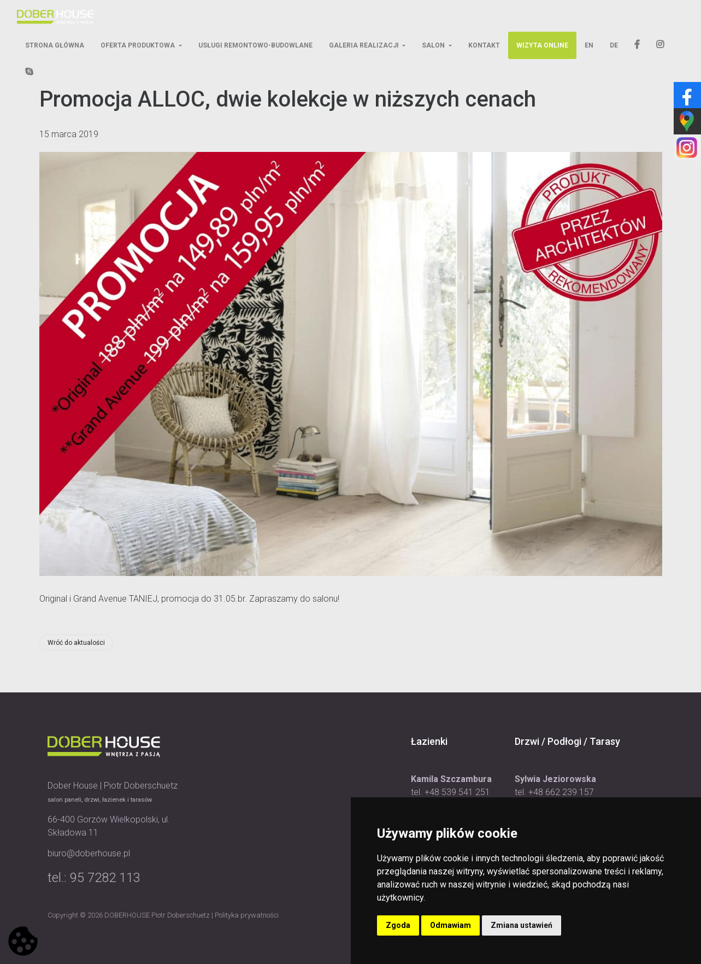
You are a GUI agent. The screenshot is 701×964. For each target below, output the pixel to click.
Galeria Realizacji (364, 45)
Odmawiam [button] (450, 925)
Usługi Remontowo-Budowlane (255, 45)
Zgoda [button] (398, 925)
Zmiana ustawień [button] (521, 925)
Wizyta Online (542, 45)
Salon (434, 45)
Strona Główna (54, 45)
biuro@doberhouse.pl (89, 853)
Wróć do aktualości (76, 642)
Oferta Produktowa (138, 45)
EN (589, 45)
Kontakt (484, 45)
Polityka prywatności (247, 915)
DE (614, 45)
